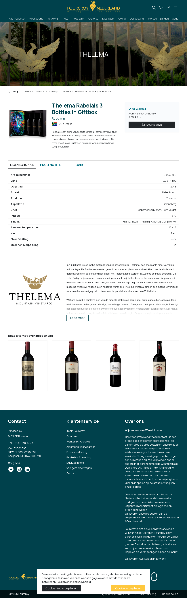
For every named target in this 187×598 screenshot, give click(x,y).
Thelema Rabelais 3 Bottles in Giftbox (93, 91)
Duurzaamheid (75, 462)
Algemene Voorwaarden (81, 446)
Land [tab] (79, 165)
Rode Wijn (78, 18)
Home (28, 91)
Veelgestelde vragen (79, 468)
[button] (175, 8)
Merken (152, 18)
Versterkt (92, 18)
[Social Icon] (11, 469)
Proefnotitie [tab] (50, 165)
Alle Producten (17, 18)
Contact (71, 473)
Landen (164, 18)
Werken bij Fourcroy (78, 441)
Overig (122, 18)
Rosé (65, 18)
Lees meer (77, 318)
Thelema (66, 91)
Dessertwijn (137, 18)
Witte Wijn (53, 18)
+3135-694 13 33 (23, 443)
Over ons (71, 436)
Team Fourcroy (75, 431)
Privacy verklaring (76, 452)
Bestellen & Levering (78, 457)
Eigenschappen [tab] (22, 165)
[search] (154, 7)
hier (66, 582)
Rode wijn (53, 91)
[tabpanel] (93, 211)
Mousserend (36, 18)
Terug (13, 91)
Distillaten (108, 18)
